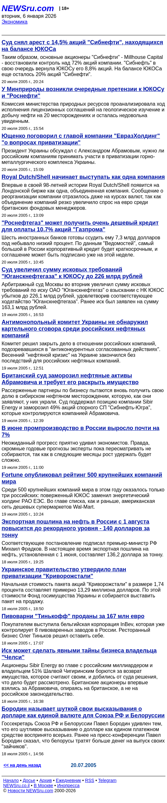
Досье (29, 780)
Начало (11, 780)
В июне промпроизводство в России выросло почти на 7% (80, 431)
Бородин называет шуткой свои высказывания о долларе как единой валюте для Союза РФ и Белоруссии (83, 712)
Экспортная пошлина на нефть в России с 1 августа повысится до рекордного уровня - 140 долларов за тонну (76, 528)
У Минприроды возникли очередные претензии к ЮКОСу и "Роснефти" (83, 92)
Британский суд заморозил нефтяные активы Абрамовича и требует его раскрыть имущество (70, 378)
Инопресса (68, 785)
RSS (89, 780)
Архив (45, 780)
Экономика (15, 22)
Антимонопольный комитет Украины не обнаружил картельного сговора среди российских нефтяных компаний (75, 329)
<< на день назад (22, 765)
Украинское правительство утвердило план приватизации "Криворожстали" (64, 572)
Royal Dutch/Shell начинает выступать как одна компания (83, 177)
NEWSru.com (28, 8)
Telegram (107, 780)
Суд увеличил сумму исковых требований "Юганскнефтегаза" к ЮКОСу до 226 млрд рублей (72, 272)
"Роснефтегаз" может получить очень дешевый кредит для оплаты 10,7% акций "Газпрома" (80, 226)
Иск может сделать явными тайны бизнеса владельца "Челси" (79, 653)
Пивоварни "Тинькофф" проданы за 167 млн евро (73, 616)
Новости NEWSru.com (30, 790)
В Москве (43, 785)
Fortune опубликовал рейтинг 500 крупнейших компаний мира (82, 478)
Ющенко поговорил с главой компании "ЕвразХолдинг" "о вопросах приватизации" (81, 139)
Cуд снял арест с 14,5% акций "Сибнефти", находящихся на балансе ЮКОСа (82, 45)
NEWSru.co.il (16, 785)
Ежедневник (68, 780)
